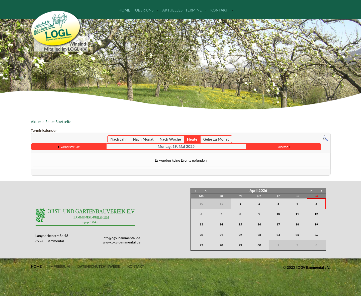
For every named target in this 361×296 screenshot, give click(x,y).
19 (316, 224)
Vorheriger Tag (69, 147)
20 (201, 235)
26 (316, 235)
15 (240, 224)
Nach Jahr (119, 139)
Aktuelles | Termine (182, 10)
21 (221, 235)
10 (278, 214)
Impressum (59, 266)
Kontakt (219, 10)
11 (297, 214)
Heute (192, 139)
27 (201, 245)
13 (201, 224)
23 (259, 235)
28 (221, 245)
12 (316, 214)
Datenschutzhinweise (98, 266)
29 (240, 245)
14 (221, 224)
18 (297, 224)
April (253, 190)
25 (297, 235)
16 (259, 224)
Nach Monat (143, 139)
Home (124, 10)
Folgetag (282, 147)
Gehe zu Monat (216, 139)
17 (278, 224)
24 (278, 235)
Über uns (144, 10)
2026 (262, 190)
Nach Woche (170, 139)
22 (240, 235)
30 (259, 245)
